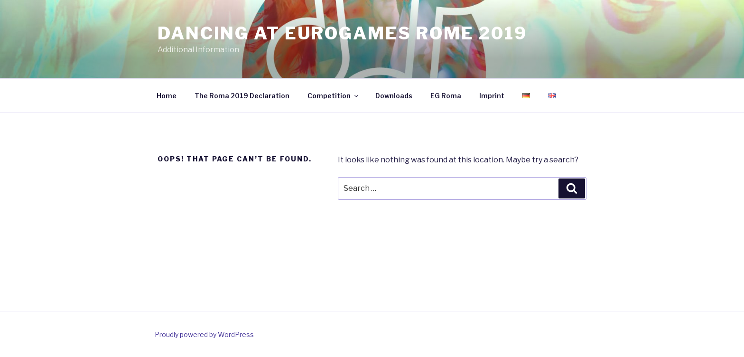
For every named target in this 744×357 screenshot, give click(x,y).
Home (167, 96)
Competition (333, 96)
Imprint (491, 96)
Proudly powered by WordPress (204, 334)
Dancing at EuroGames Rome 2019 (342, 33)
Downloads (393, 96)
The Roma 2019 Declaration (242, 96)
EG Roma (445, 96)
